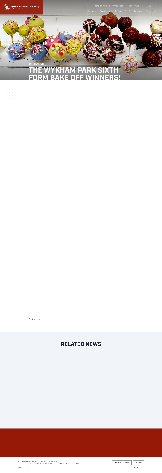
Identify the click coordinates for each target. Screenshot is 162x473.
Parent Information (107, 11)
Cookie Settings (137, 467)
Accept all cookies (121, 463)
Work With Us (151, 11)
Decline (139, 463)
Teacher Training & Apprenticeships (111, 6)
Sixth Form (129, 11)
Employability (139, 11)
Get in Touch (134, 6)
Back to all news (36, 319)
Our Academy (93, 11)
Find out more (23, 468)
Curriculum (119, 11)
